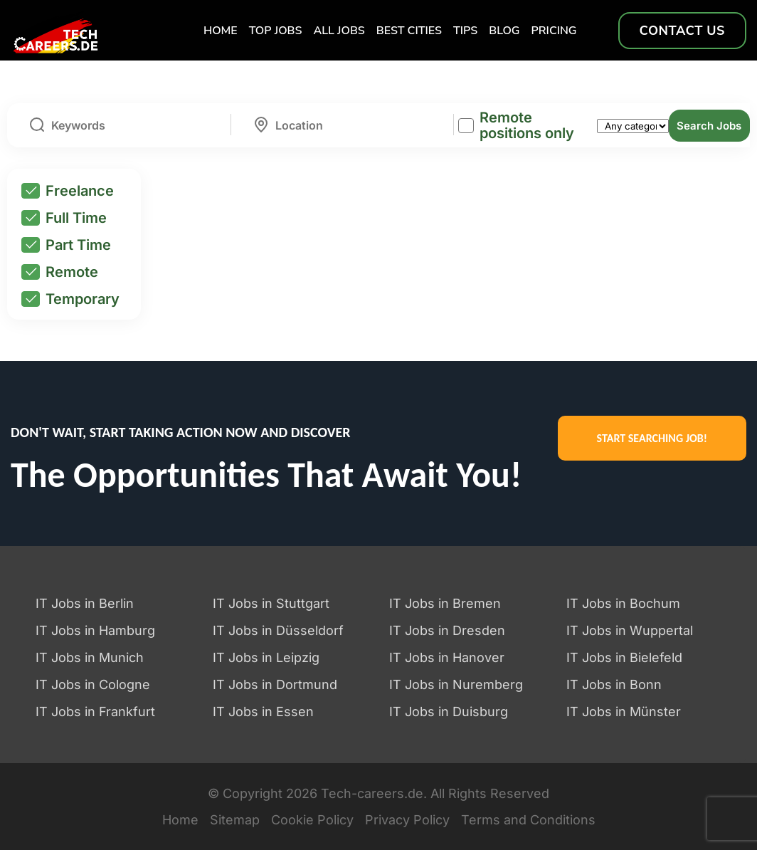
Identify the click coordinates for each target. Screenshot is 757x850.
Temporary (70, 299)
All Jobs (338, 30)
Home (220, 30)
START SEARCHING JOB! (652, 438)
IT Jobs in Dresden (447, 630)
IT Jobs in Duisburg (448, 711)
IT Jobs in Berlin (85, 603)
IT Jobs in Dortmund (275, 684)
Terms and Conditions (528, 819)
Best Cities (409, 30)
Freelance (67, 191)
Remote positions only (527, 125)
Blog (504, 30)
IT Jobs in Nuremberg (456, 684)
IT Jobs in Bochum (623, 603)
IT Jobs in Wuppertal (629, 630)
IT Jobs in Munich (90, 657)
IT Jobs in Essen (263, 711)
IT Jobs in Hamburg (95, 630)
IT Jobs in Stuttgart (271, 603)
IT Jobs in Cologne (93, 684)
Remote (59, 272)
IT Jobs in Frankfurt (95, 711)
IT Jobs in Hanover (446, 657)
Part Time (66, 245)
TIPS (465, 30)
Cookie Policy (312, 819)
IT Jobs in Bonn (614, 684)
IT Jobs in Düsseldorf (278, 630)
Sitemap (235, 819)
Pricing (554, 30)
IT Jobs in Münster (623, 711)
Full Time (64, 218)
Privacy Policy (407, 819)
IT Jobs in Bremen (445, 603)
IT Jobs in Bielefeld (624, 657)
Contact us (682, 30)
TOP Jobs (275, 30)
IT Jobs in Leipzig (266, 657)
